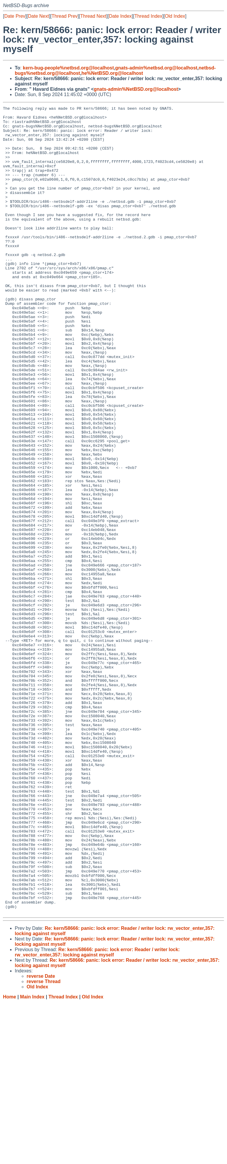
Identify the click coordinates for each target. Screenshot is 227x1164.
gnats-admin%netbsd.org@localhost (156, 67)
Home (9, 1158)
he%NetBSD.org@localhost (112, 73)
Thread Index (148, 16)
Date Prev (14, 16)
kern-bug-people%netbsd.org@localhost (68, 67)
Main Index (32, 1158)
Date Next (38, 16)
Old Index (175, 16)
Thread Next (93, 16)
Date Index (120, 16)
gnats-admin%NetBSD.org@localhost (136, 89)
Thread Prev (65, 16)
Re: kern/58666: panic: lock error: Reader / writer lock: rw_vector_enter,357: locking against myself (97, 1113)
